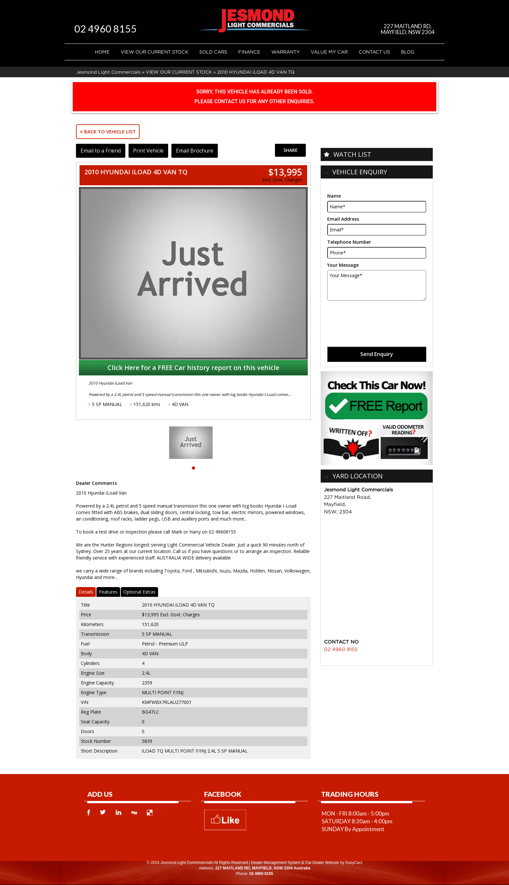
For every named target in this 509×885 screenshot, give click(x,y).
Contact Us (374, 51)
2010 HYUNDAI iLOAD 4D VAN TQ (255, 71)
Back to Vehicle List (108, 131)
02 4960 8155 (107, 28)
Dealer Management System (275, 862)
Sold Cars (213, 51)
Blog (407, 51)
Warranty (285, 51)
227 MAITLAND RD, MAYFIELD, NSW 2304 (407, 29)
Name (334, 196)
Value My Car (329, 51)
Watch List (352, 154)
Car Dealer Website (322, 862)
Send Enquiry (376, 354)
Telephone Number (349, 242)
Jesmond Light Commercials (108, 71)
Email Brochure (196, 150)
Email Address (343, 219)
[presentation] (376, 316)
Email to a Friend (101, 150)
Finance (249, 51)
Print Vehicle (149, 150)
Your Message (343, 265)
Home (102, 51)
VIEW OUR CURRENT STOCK (154, 51)
